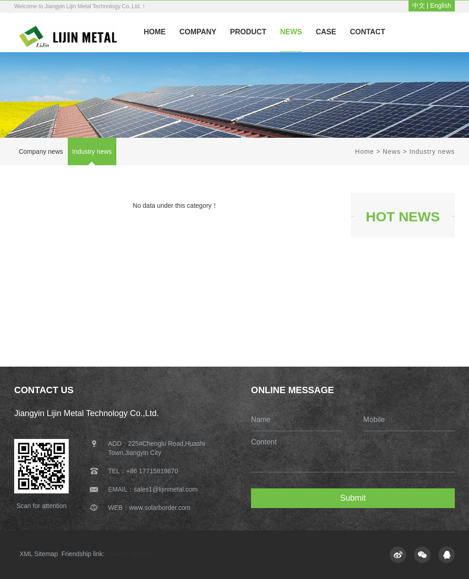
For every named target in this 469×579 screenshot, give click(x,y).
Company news (41, 151)
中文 (418, 5)
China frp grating (128, 553)
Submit (353, 498)
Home (364, 151)
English (440, 5)
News (392, 151)
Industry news (92, 151)
